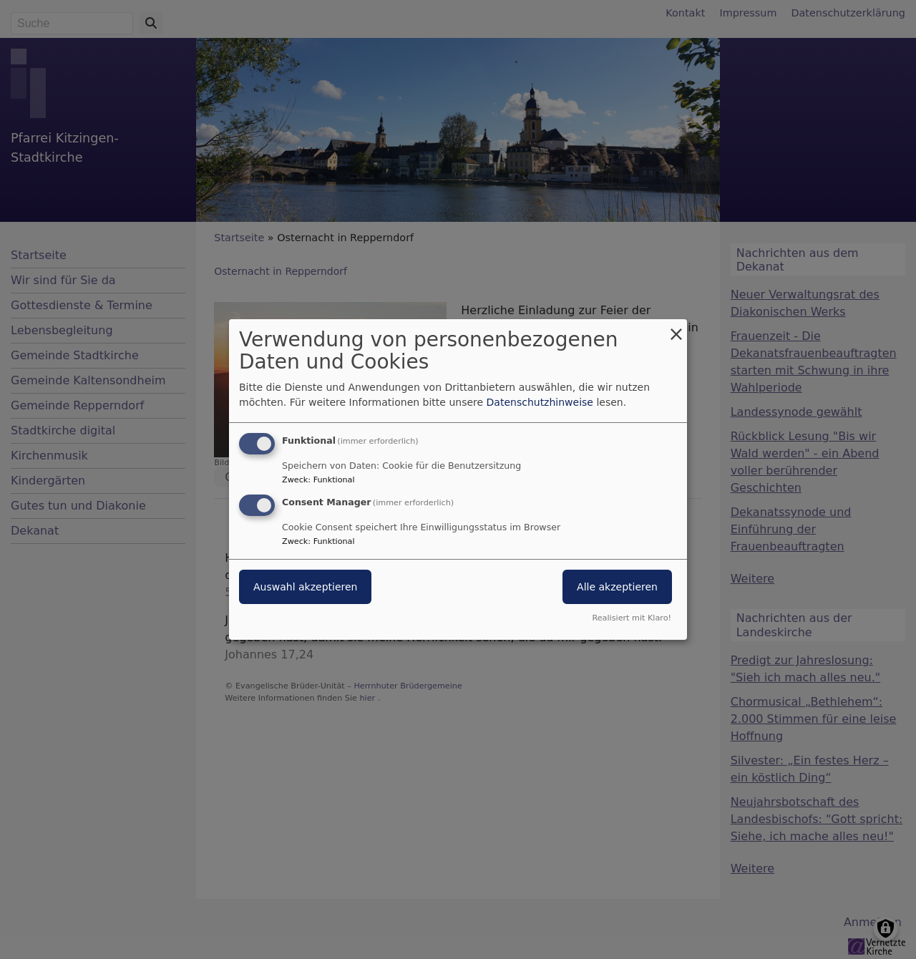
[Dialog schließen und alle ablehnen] (676, 328)
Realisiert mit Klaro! (631, 618)
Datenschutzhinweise (540, 402)
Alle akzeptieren (617, 587)
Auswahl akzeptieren (305, 587)
